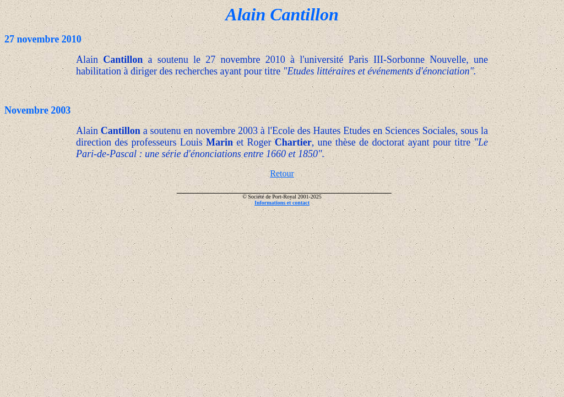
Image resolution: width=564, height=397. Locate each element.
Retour (282, 173)
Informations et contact (282, 203)
